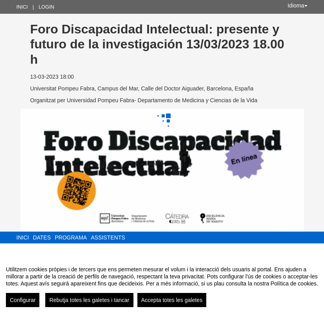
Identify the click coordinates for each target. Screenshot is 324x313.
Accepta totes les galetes (172, 300)
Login (46, 7)
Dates (42, 237)
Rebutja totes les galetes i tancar (89, 300)
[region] (162, 283)
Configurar (22, 300)
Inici (22, 7)
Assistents (108, 237)
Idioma (297, 5)
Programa (71, 237)
